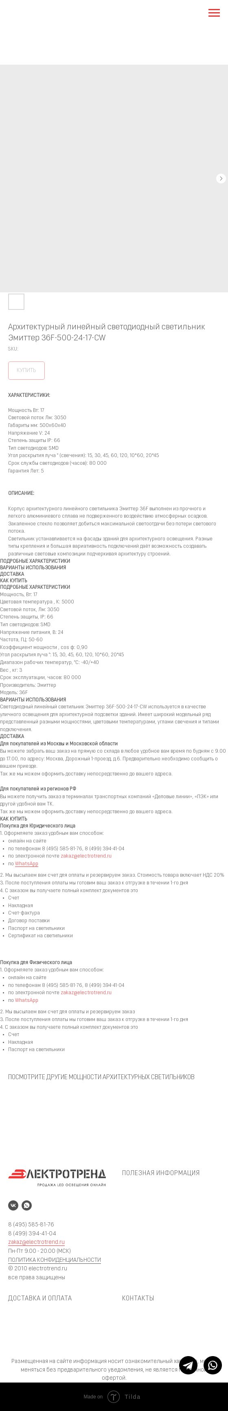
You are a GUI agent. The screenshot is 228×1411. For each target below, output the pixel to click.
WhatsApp (26, 864)
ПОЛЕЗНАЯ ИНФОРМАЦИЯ (161, 1173)
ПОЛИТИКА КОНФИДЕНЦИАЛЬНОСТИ (54, 1260)
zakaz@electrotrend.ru (86, 856)
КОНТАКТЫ (138, 1299)
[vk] (13, 1205)
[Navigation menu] (214, 13)
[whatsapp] (27, 1205)
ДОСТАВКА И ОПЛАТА (40, 1299)
